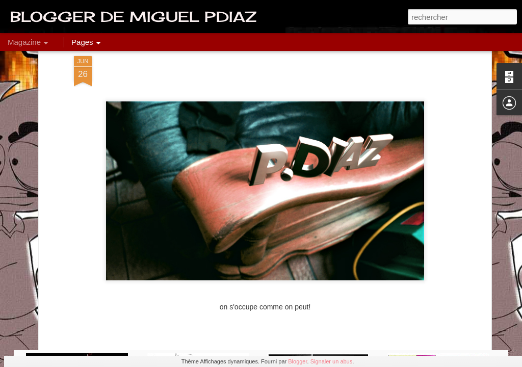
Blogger (297, 361)
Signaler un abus (331, 361)
